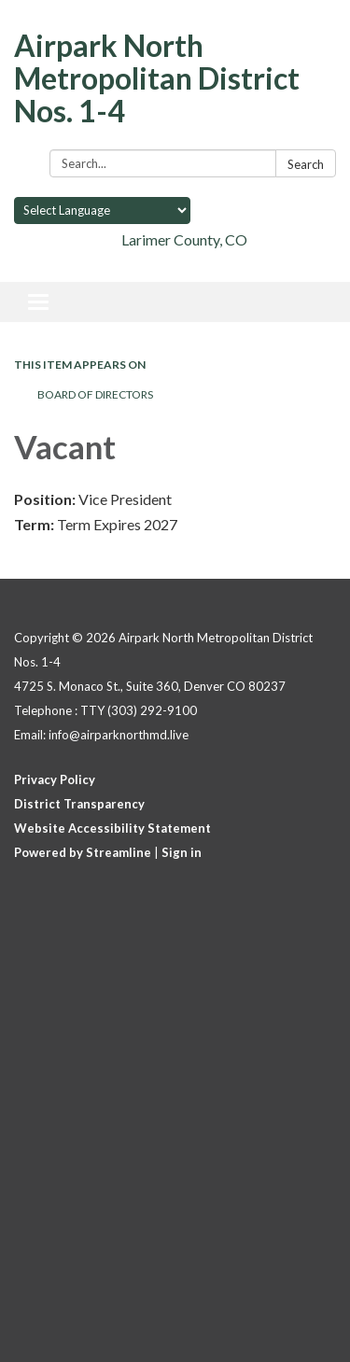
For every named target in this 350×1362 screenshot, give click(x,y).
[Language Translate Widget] (102, 210)
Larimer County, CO (184, 239)
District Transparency (79, 803)
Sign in (181, 852)
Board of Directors (95, 394)
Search (305, 164)
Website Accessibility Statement (112, 828)
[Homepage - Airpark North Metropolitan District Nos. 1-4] (175, 78)
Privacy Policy (54, 779)
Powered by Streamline (82, 852)
